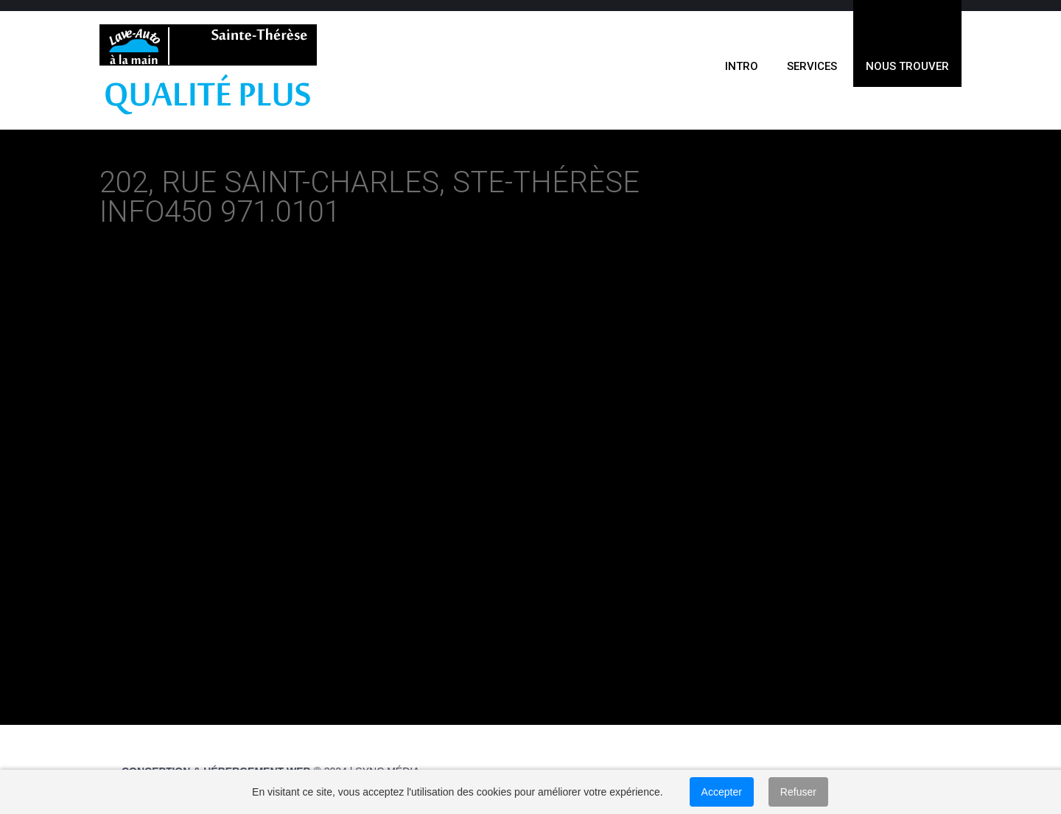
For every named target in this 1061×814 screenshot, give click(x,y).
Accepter (721, 792)
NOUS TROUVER (907, 66)
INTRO (741, 66)
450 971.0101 (252, 211)
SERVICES (812, 66)
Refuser (798, 792)
